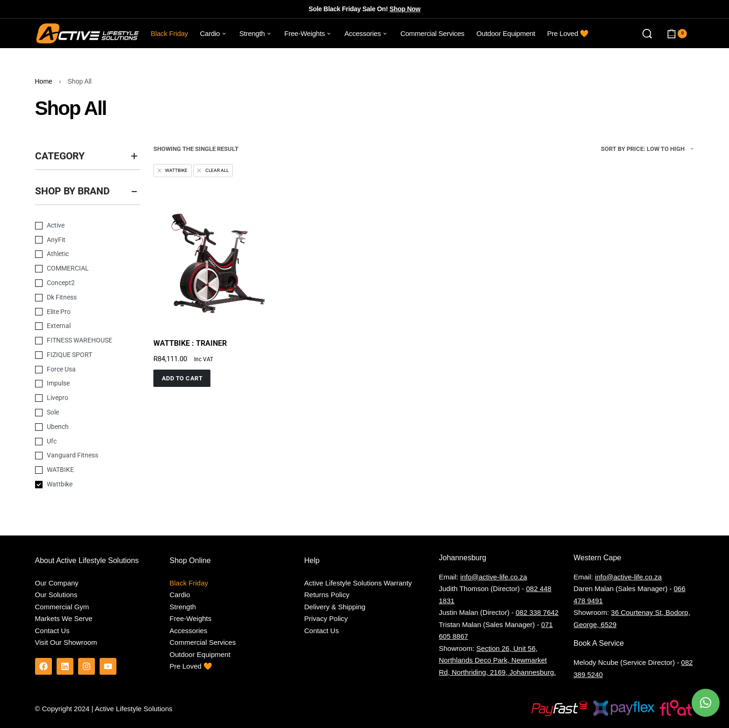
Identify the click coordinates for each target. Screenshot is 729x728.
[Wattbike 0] (81, 484)
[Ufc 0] (81, 441)
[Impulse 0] (81, 383)
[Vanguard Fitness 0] (81, 455)
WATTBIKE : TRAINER (190, 343)
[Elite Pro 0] (81, 312)
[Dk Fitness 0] (81, 297)
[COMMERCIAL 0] (81, 268)
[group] (215, 262)
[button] (181, 378)
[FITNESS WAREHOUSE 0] (81, 340)
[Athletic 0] (81, 254)
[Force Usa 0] (81, 369)
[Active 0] (81, 225)
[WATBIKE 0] (81, 470)
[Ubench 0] (81, 427)
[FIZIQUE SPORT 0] (81, 355)
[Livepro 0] (81, 398)
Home (43, 81)
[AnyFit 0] (81, 240)
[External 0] (81, 326)
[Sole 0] (81, 412)
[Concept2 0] (81, 283)
